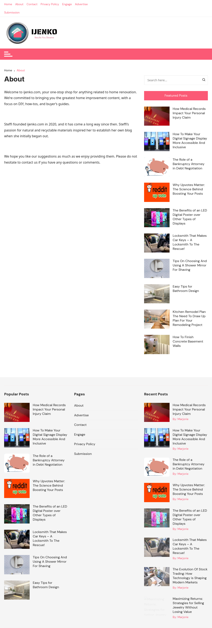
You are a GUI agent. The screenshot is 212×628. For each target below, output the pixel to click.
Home (8, 4)
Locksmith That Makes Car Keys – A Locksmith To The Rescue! (190, 242)
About (19, 4)
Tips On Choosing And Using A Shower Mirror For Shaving (190, 265)
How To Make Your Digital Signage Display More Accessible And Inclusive (190, 140)
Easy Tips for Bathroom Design (186, 288)
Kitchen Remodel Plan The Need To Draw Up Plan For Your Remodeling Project (189, 318)
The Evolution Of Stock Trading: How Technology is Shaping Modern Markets (190, 575)
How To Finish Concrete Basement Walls (188, 341)
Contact (31, 4)
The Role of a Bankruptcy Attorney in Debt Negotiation (188, 163)
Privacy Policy (50, 4)
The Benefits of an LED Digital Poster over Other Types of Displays (190, 217)
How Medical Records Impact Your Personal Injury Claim (189, 113)
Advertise (81, 4)
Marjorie (182, 419)
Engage (67, 4)
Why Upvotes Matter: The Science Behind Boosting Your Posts (189, 189)
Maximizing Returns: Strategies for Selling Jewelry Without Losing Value (188, 605)
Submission (12, 12)
